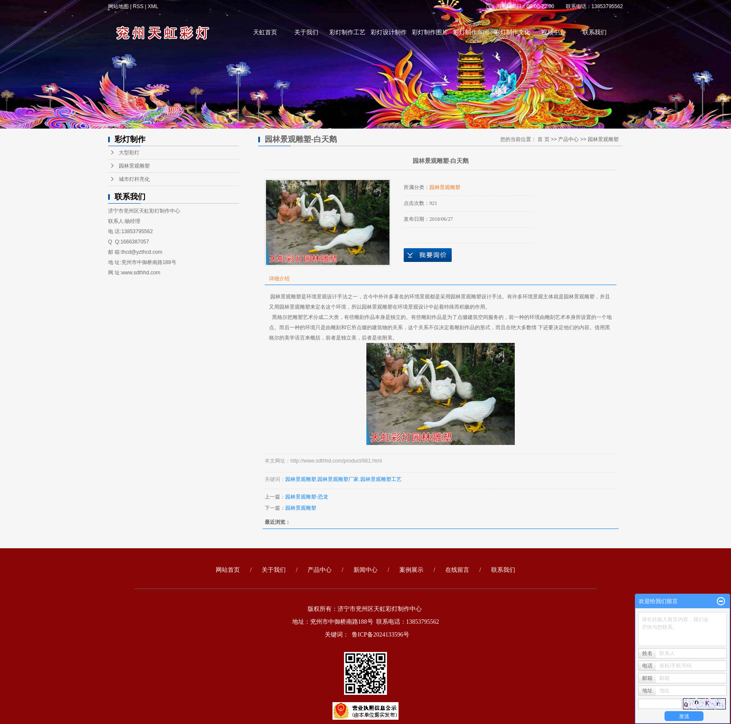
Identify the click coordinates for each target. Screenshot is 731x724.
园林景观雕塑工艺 (381, 479)
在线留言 (457, 570)
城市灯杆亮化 (134, 179)
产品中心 (568, 139)
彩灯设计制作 (389, 32)
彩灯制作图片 (430, 32)
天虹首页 (265, 32)
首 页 (543, 139)
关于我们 (306, 32)
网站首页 (228, 570)
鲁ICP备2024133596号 (380, 634)
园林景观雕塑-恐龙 (306, 497)
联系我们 (595, 32)
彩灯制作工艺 (347, 32)
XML (153, 6)
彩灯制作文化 (512, 32)
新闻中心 (365, 570)
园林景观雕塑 (134, 166)
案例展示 (411, 570)
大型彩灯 (129, 153)
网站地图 (119, 6)
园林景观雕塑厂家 (338, 479)
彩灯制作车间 (471, 32)
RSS (138, 6)
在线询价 (428, 255)
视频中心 (553, 32)
